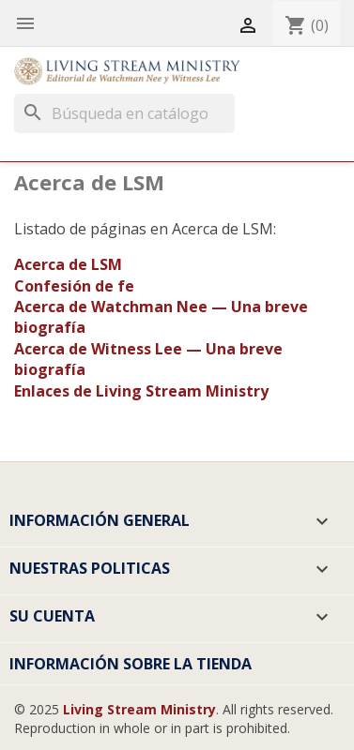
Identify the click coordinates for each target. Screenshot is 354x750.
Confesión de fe (74, 286)
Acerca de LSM (68, 264)
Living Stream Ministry (139, 709)
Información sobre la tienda (130, 663)
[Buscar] (124, 113)
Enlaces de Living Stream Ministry (141, 391)
